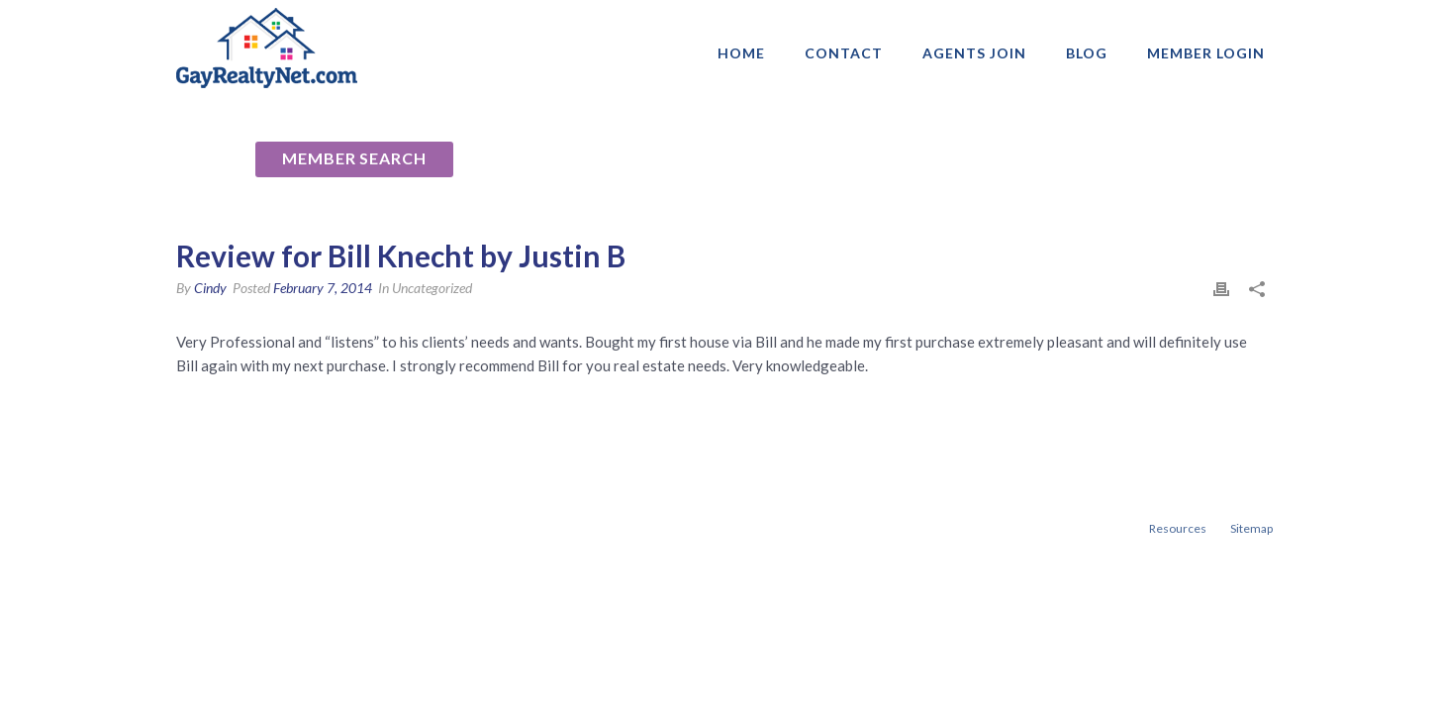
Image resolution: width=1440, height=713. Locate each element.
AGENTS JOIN (974, 53)
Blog (1086, 53)
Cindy (210, 287)
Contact (844, 53)
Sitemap (1251, 528)
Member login (1206, 53)
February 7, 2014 (322, 287)
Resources (1177, 528)
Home (741, 53)
